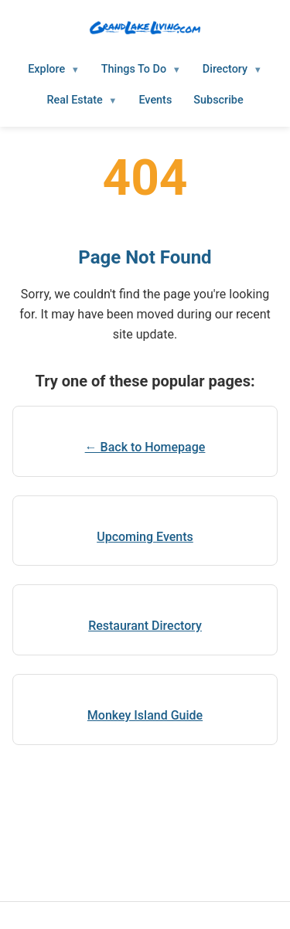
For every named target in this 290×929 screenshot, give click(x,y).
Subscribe (218, 100)
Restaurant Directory (145, 625)
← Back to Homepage (145, 447)
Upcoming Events (145, 536)
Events (155, 100)
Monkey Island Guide (145, 715)
